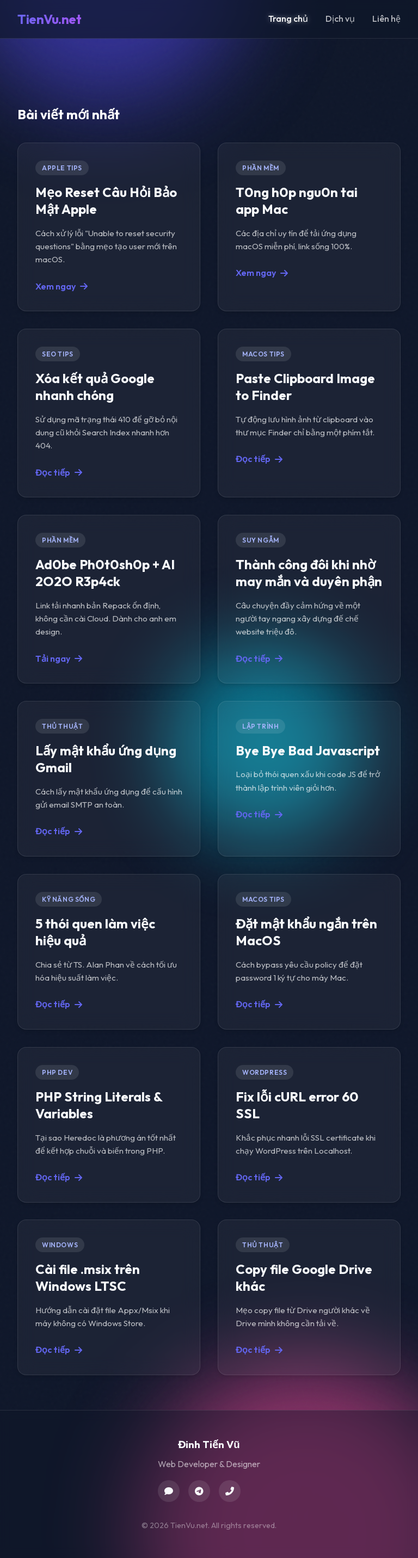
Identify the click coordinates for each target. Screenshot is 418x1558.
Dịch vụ (340, 18)
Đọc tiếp (58, 471)
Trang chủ (288, 18)
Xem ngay (61, 285)
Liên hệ (386, 18)
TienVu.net (49, 19)
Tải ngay (58, 657)
